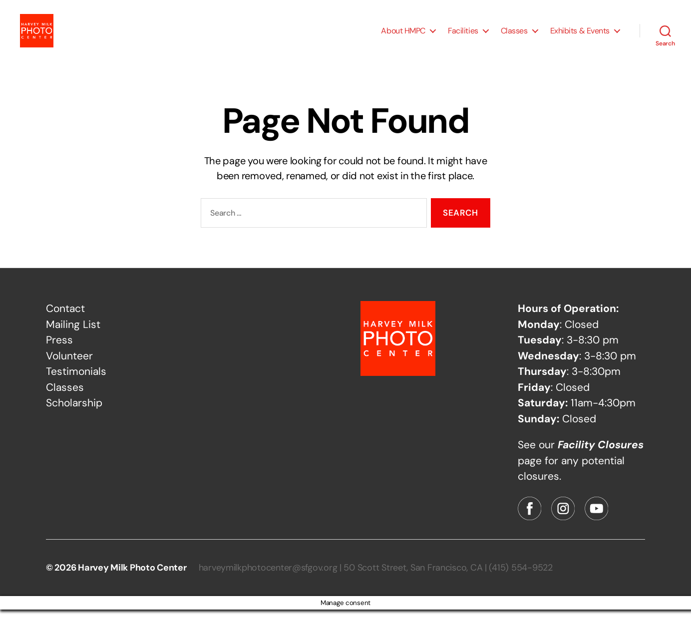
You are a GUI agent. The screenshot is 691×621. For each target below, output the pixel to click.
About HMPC (403, 36)
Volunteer (69, 367)
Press (59, 351)
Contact (65, 320)
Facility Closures (601, 456)
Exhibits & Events (580, 36)
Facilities (463, 36)
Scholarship (74, 414)
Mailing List (73, 336)
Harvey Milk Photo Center (132, 579)
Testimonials (76, 383)
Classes (514, 36)
